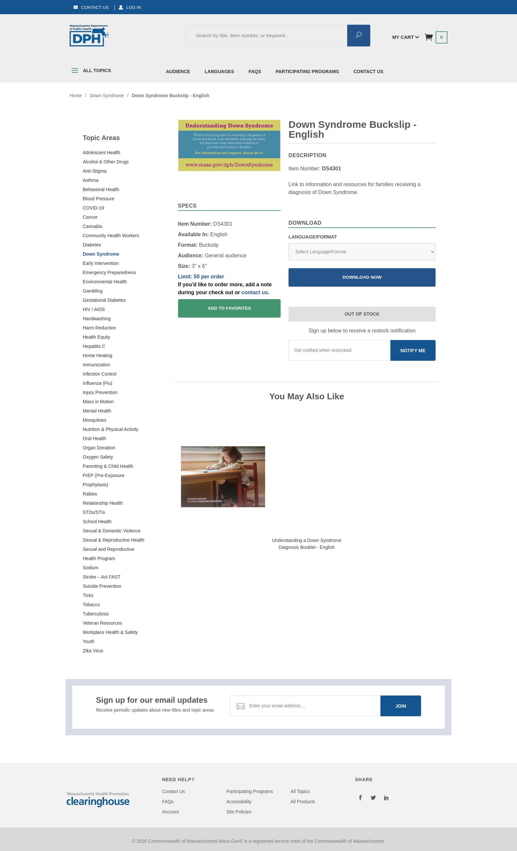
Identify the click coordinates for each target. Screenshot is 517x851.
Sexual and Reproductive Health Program (108, 554)
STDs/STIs (94, 512)
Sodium (90, 567)
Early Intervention (101, 263)
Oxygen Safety (98, 457)
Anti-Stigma (94, 171)
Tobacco (91, 604)
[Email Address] (312, 705)
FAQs (255, 71)
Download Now (362, 277)
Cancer (90, 217)
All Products (302, 801)
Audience (178, 71)
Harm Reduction (99, 327)
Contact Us (91, 7)
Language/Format (313, 237)
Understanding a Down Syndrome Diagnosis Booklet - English (306, 544)
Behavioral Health (101, 189)
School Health (97, 521)
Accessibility (238, 801)
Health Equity (96, 337)
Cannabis (92, 226)
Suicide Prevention (102, 586)
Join (400, 706)
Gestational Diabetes (104, 300)
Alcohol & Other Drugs (106, 161)
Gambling (93, 291)
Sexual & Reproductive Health (113, 540)
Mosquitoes (94, 420)
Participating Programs (307, 71)
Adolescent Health (101, 152)
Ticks (88, 595)
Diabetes (92, 244)
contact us (254, 292)
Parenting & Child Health (108, 466)
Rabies (90, 493)
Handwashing (97, 318)
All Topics (90, 72)
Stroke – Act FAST (101, 577)
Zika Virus (93, 650)
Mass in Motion (98, 401)
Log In (130, 7)
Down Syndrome (101, 254)
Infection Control (99, 374)
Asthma (90, 180)
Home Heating (97, 355)
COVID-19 (93, 208)
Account (170, 811)
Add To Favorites (229, 308)
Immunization (96, 364)
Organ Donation (99, 447)
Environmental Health (105, 281)
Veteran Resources (102, 623)
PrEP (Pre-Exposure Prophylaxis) (104, 480)
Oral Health (94, 438)
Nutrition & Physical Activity (110, 429)
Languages (219, 71)
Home (76, 95)
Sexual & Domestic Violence (112, 530)
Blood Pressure (98, 198)
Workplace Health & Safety (110, 632)
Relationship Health (103, 503)
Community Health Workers (111, 235)
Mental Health (97, 410)
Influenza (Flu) (97, 383)
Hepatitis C (94, 346)
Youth (88, 641)
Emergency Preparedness (109, 272)
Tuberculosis (96, 613)
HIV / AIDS (94, 309)
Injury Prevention (100, 392)
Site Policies (238, 811)
